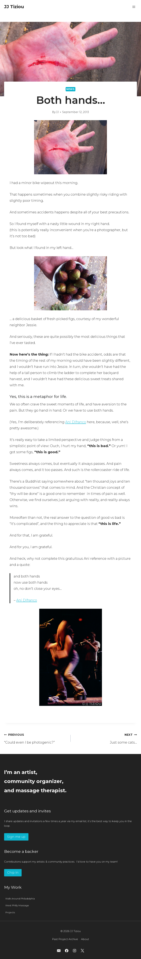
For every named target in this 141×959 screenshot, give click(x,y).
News (70, 89)
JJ (57, 112)
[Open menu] (134, 6)
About (85, 939)
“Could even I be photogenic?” (35, 737)
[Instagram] (74, 950)
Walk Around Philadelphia (20, 898)
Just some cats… (105, 737)
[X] (82, 950)
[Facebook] (66, 950)
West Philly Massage (17, 905)
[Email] (58, 950)
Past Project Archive (65, 939)
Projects (10, 912)
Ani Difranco (75, 422)
